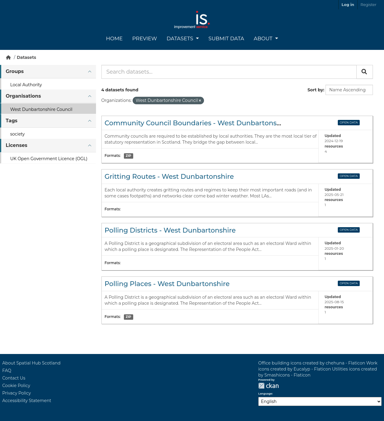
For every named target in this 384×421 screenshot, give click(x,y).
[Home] (8, 57)
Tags (11, 121)
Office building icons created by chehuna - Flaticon (311, 363)
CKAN (268, 386)
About (264, 38)
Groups (15, 71)
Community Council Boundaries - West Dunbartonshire (197, 123)
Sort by (315, 90)
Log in (348, 4)
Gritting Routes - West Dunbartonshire (169, 176)
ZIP (128, 156)
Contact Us (14, 378)
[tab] (48, 71)
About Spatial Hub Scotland (31, 363)
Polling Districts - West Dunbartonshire (170, 230)
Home (114, 38)
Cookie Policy (16, 385)
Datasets (180, 38)
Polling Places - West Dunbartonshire (167, 284)
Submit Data (226, 38)
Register (368, 4)
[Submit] (364, 72)
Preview (144, 38)
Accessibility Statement (26, 400)
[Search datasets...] (229, 72)
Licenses (16, 145)
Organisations (23, 96)
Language (265, 393)
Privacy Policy (16, 393)
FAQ (6, 370)
